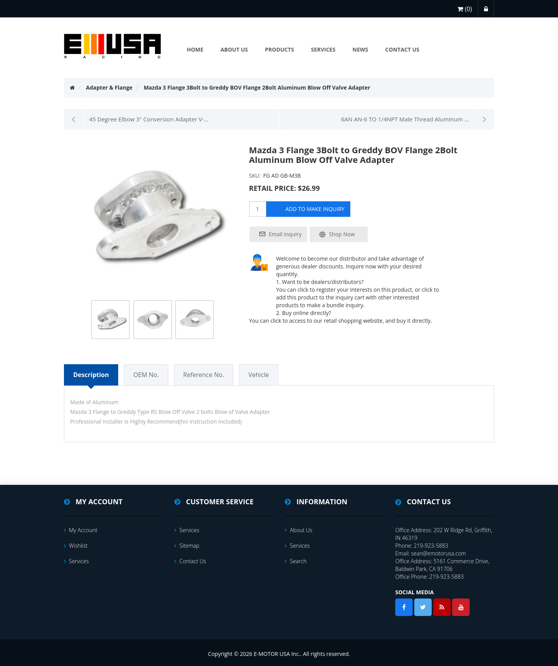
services (76, 561)
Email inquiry (285, 234)
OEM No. (146, 374)
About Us (298, 530)
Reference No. (203, 374)
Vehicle (258, 374)
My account (80, 530)
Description (91, 374)
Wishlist (76, 545)
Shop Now (342, 234)
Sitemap (186, 545)
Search (296, 561)
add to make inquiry (315, 209)
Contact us (190, 561)
